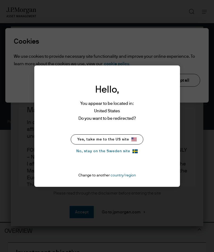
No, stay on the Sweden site (107, 151)
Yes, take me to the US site (107, 139)
